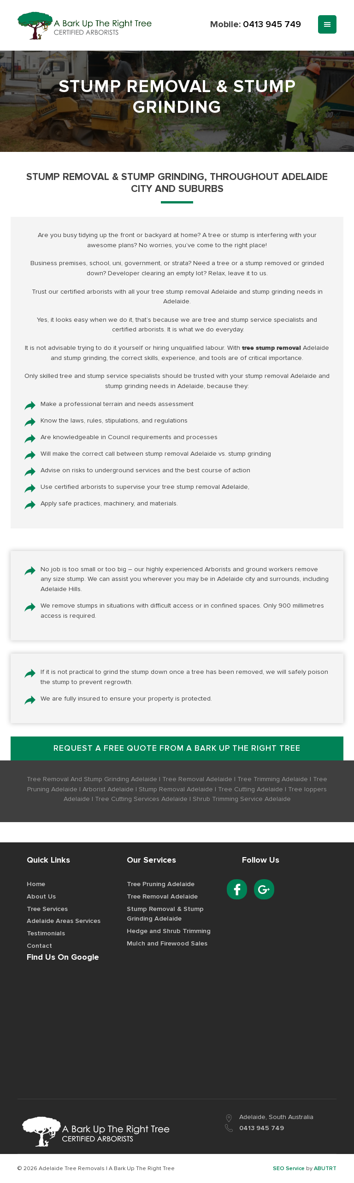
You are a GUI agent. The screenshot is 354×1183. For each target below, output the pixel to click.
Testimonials (46, 934)
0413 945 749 (272, 24)
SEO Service (289, 1169)
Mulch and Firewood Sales (167, 944)
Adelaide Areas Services (63, 922)
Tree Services (47, 909)
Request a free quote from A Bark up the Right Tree (177, 749)
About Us (41, 897)
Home (36, 885)
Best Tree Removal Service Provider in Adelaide (85, 26)
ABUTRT (325, 1169)
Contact (39, 946)
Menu (327, 24)
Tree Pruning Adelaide (161, 885)
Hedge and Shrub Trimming (169, 932)
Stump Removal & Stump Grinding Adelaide (165, 914)
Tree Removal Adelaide (162, 897)
